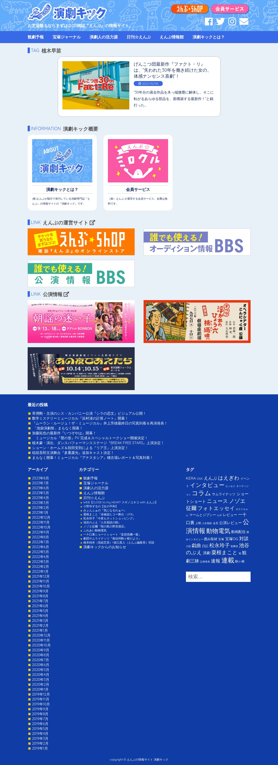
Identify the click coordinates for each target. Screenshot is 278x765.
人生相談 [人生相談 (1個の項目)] (207, 523)
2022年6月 (40, 547)
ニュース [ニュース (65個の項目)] (217, 501)
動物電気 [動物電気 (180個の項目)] (218, 531)
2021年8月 (40, 596)
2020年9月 (40, 650)
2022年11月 (41, 522)
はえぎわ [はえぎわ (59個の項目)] (228, 477)
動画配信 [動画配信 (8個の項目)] (238, 531)
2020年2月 (40, 684)
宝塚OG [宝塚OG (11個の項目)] (231, 538)
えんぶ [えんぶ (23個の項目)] (210, 478)
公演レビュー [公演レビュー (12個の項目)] (230, 522)
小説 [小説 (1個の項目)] (188, 546)
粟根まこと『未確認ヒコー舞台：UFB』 (109, 514)
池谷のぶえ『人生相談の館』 (102, 522)
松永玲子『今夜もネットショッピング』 (109, 518)
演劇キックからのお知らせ (104, 547)
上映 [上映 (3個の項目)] (198, 523)
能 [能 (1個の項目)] (240, 553)
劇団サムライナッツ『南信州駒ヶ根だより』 (112, 538)
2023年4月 (40, 497)
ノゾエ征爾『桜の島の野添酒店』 (105, 526)
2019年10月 (41, 704)
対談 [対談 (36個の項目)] (244, 538)
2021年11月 (40, 581)
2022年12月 (41, 517)
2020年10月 (41, 645)
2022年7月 (40, 542)
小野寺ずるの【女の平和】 (100, 506)
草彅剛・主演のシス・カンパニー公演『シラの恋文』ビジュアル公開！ (89, 413)
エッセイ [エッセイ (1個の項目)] (230, 486)
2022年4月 (40, 556)
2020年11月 (41, 640)
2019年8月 (40, 714)
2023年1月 (40, 512)
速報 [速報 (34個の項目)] (215, 561)
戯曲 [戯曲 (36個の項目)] (196, 545)
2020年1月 (40, 689)
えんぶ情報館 (172, 37)
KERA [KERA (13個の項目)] (191, 478)
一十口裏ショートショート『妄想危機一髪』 (112, 534)
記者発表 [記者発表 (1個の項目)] (205, 561)
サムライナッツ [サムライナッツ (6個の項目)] (223, 494)
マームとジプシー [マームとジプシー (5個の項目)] (202, 515)
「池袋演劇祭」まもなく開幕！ (57, 428)
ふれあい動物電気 (95, 530)
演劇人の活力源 (104, 37)
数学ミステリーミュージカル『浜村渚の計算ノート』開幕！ (80, 418)
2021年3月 (40, 620)
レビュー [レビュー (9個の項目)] (230, 514)
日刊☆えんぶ (139, 37)
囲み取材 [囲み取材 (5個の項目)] (210, 539)
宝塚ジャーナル (67, 37)
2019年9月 (40, 709)
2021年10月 (41, 586)
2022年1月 (40, 571)
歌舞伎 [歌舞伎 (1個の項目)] (234, 546)
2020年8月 (40, 655)
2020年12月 (41, 635)
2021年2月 (40, 625)
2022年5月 (40, 552)
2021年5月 (40, 610)
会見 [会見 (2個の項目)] (215, 523)
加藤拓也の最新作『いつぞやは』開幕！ (64, 433)
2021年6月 (40, 606)
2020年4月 (40, 674)
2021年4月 (40, 615)
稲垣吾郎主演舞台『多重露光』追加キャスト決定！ (73, 452)
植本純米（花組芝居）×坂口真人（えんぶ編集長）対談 (118, 542)
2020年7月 (40, 660)
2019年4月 (40, 733)
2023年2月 (40, 507)
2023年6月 (40, 488)
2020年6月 (40, 665)
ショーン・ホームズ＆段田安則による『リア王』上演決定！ (80, 447)
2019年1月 (40, 748)
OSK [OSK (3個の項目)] (200, 478)
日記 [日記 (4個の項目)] (205, 546)
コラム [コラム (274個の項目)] (201, 493)
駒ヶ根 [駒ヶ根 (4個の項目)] (240, 561)
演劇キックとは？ (209, 37)
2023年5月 (40, 493)
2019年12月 (41, 694)
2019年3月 (40, 738)
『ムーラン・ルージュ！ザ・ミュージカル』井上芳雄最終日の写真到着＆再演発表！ (100, 423)
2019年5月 (40, 728)
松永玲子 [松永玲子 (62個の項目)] (219, 545)
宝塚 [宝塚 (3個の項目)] (221, 539)
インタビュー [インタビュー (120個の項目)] (207, 484)
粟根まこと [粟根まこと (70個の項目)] (224, 552)
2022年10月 (41, 527)
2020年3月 (40, 679)
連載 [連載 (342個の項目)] (227, 560)
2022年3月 (40, 561)
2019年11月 (40, 699)
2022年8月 (40, 537)
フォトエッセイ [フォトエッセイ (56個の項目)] (216, 508)
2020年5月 (40, 669)
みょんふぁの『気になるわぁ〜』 (105, 510)
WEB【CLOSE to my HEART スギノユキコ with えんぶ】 (120, 502)
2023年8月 (40, 478)
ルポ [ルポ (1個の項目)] (219, 515)
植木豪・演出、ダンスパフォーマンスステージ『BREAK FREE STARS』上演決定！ (98, 443)
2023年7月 (40, 483)
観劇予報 (36, 37)
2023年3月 (40, 502)
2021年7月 (40, 601)
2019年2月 (40, 743)
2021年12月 (41, 576)
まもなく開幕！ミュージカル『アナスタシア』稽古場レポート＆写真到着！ (92, 457)
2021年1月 (40, 630)
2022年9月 (40, 532)
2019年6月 (40, 723)
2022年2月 (40, 566)
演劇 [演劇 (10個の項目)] (206, 552)
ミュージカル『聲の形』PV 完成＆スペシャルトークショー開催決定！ (90, 438)
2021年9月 (40, 591)
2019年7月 (40, 719)
